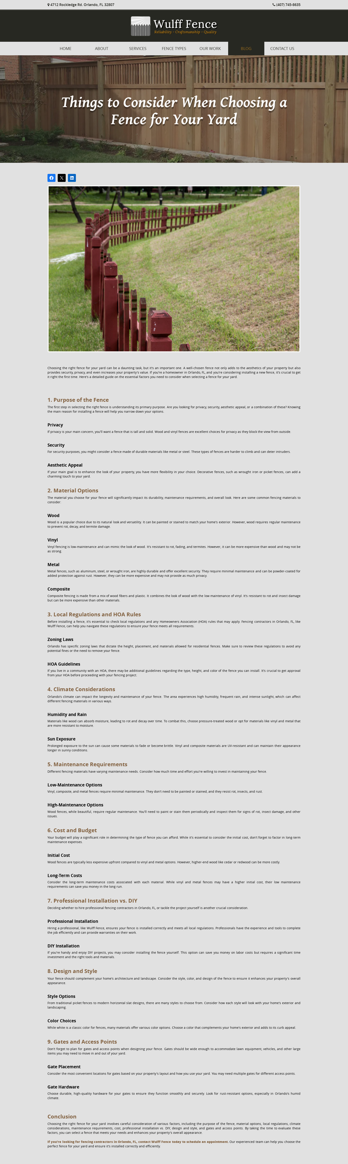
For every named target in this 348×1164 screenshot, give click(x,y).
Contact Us (282, 48)
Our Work (210, 48)
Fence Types (174, 48)
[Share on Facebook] (51, 178)
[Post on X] (62, 178)
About (101, 48)
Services (137, 48)
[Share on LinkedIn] (72, 178)
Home (65, 48)
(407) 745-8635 (287, 4)
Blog (246, 48)
